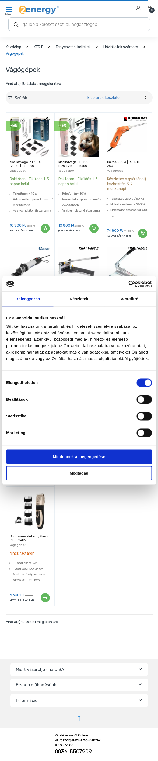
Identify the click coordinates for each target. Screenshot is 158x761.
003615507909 (73, 751)
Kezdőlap (13, 47)
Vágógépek (18, 170)
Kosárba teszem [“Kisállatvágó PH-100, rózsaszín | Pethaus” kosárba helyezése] (94, 228)
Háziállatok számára (120, 47)
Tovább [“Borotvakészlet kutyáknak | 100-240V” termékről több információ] (45, 597)
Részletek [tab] (78, 298)
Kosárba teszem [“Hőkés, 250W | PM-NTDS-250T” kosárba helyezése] (142, 233)
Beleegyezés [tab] (28, 298)
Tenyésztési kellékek (73, 47)
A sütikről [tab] (130, 298)
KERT (38, 47)
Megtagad (78, 473)
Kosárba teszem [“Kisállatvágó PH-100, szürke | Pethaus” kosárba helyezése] (45, 228)
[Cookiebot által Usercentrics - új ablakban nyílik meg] (128, 283)
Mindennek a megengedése (79, 456)
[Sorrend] (116, 97)
